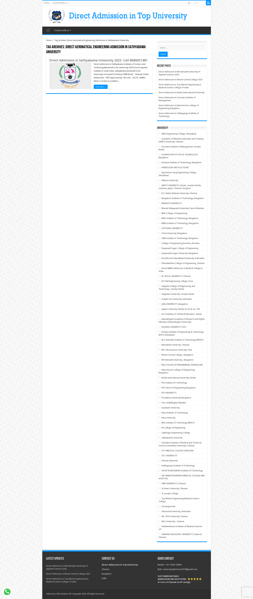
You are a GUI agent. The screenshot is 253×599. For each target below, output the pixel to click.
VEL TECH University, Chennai (175, 516)
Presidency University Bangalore (176, 397)
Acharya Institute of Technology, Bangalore (182, 162)
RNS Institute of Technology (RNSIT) (178, 422)
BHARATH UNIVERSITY (172, 203)
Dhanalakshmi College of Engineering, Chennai (183, 263)
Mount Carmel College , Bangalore (177, 355)
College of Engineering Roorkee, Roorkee (181, 243)
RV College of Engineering (173, 427)
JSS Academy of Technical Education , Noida (182, 314)
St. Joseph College (170, 493)
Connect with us (59, 3)
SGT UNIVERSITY (169, 455)
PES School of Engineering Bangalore (179, 387)
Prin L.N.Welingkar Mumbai (174, 402)
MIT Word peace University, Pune (177, 350)
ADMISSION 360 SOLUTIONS (175, 167)
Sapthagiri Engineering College (176, 432)
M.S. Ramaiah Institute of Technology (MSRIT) (183, 340)
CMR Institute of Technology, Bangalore (180, 238)
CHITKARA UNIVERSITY (172, 228)
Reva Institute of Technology (175, 412)
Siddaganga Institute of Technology (178, 465)
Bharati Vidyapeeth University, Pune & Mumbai (183, 208)
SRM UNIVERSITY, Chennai (174, 483)
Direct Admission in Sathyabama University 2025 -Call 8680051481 (98, 60)
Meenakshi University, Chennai (175, 345)
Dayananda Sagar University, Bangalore (180, 253)
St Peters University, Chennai (174, 488)
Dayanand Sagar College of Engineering (180, 248)
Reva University (168, 417)
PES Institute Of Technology (174, 382)
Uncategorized (168, 506)
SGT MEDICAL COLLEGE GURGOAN (177, 450)
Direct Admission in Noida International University (181, 92)
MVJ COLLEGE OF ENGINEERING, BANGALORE (182, 365)
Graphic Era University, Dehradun (177, 299)
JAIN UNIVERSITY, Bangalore (175, 304)
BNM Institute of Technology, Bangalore (180, 223)
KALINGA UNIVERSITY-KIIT (174, 327)
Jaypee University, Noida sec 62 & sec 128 (181, 309)
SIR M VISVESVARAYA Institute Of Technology (182, 470)
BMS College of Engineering (174, 213)
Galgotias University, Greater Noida (178, 294)
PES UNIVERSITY (169, 392)
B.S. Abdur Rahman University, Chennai (179, 193)
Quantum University (171, 407)
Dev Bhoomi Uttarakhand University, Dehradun (183, 258)
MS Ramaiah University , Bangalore (177, 360)
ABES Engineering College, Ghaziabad (179, 134)
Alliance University (170, 180)
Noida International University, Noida (179, 377)
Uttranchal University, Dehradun (176, 511)
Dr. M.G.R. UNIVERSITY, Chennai (176, 276)
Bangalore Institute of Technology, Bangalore (183, 198)
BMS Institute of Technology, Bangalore (180, 218)
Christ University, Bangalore (174, 233)
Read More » (101, 87)
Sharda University (170, 460)
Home (46, 3)
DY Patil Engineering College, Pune (177, 281)
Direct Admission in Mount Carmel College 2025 (180, 79)
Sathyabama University (172, 437)
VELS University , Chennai (173, 521)
